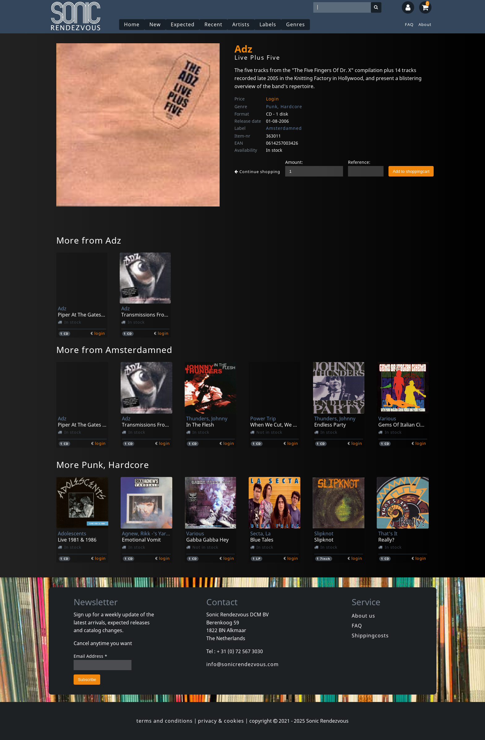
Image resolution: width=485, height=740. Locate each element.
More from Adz (88, 240)
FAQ (409, 24)
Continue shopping (257, 171)
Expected (183, 24)
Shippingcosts (370, 635)
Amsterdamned (284, 128)
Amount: (294, 162)
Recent (213, 24)
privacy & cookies (221, 720)
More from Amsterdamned (114, 349)
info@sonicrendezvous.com (242, 664)
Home (131, 24)
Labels (268, 24)
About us (363, 615)
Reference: (359, 162)
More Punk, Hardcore (102, 464)
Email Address (90, 656)
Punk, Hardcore (284, 106)
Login (272, 99)
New (155, 24)
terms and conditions (164, 720)
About (424, 24)
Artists (241, 24)
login (99, 333)
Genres (295, 24)
